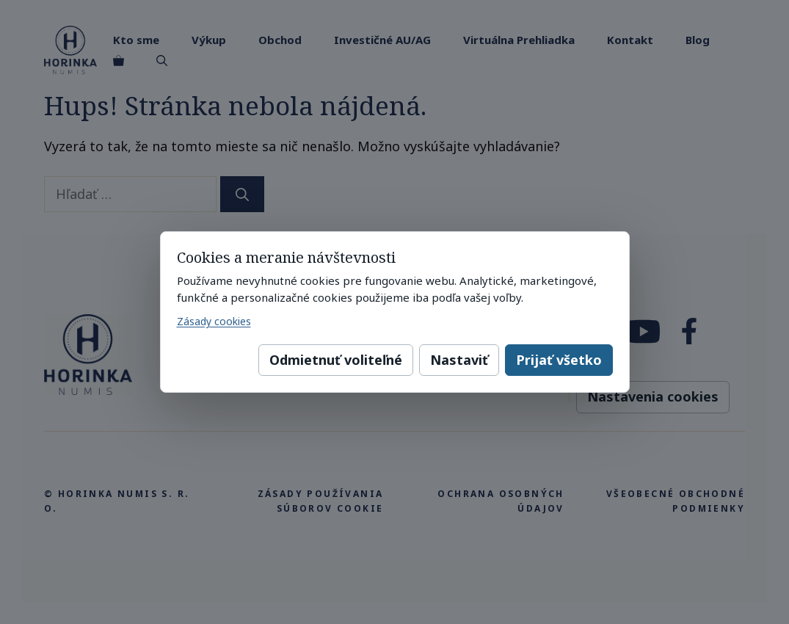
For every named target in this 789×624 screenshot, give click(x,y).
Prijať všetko (559, 360)
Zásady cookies (214, 321)
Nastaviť (459, 360)
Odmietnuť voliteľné (335, 360)
